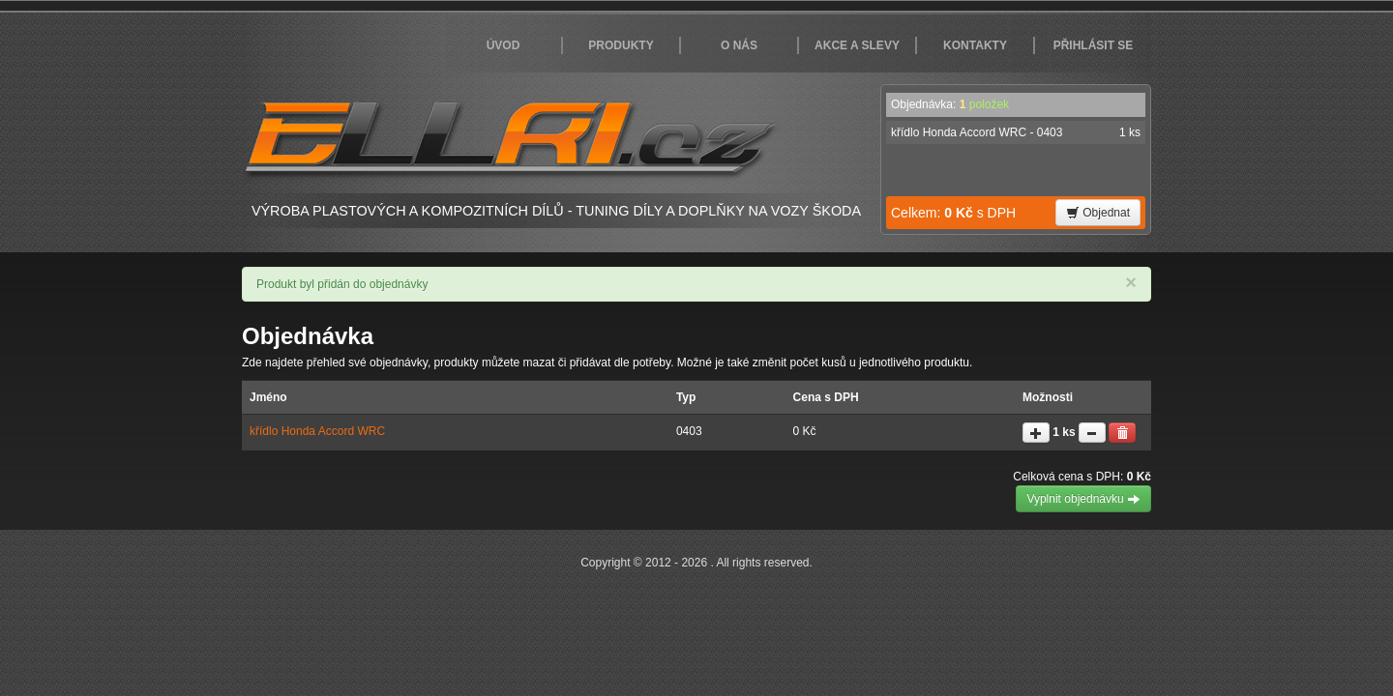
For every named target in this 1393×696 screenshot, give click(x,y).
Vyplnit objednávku (1083, 499)
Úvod (503, 45)
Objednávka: (950, 104)
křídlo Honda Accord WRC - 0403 (1016, 132)
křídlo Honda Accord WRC (317, 431)
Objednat (1098, 212)
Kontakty (975, 45)
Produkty (620, 45)
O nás (739, 45)
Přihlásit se (1093, 45)
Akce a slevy (857, 45)
